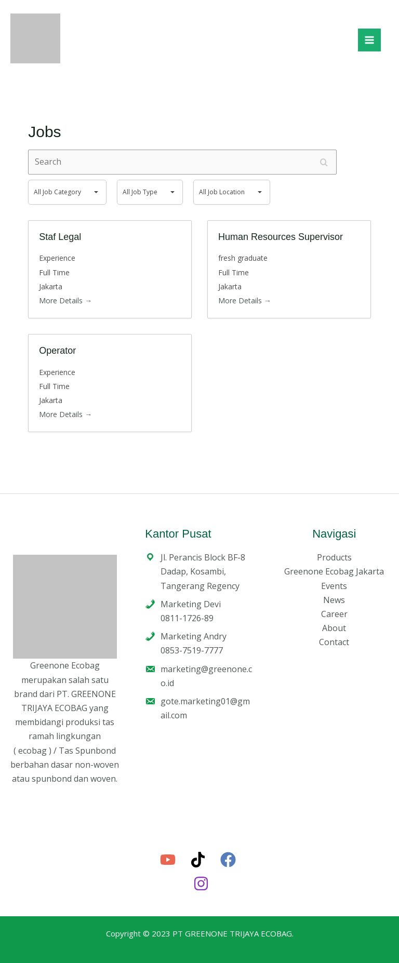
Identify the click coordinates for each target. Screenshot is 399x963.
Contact (334, 642)
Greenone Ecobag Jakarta (334, 571)
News (334, 600)
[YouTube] (168, 860)
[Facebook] (228, 860)
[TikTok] (198, 860)
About (334, 628)
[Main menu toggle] (369, 40)
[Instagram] (201, 883)
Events (334, 586)
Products (334, 557)
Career (334, 614)
